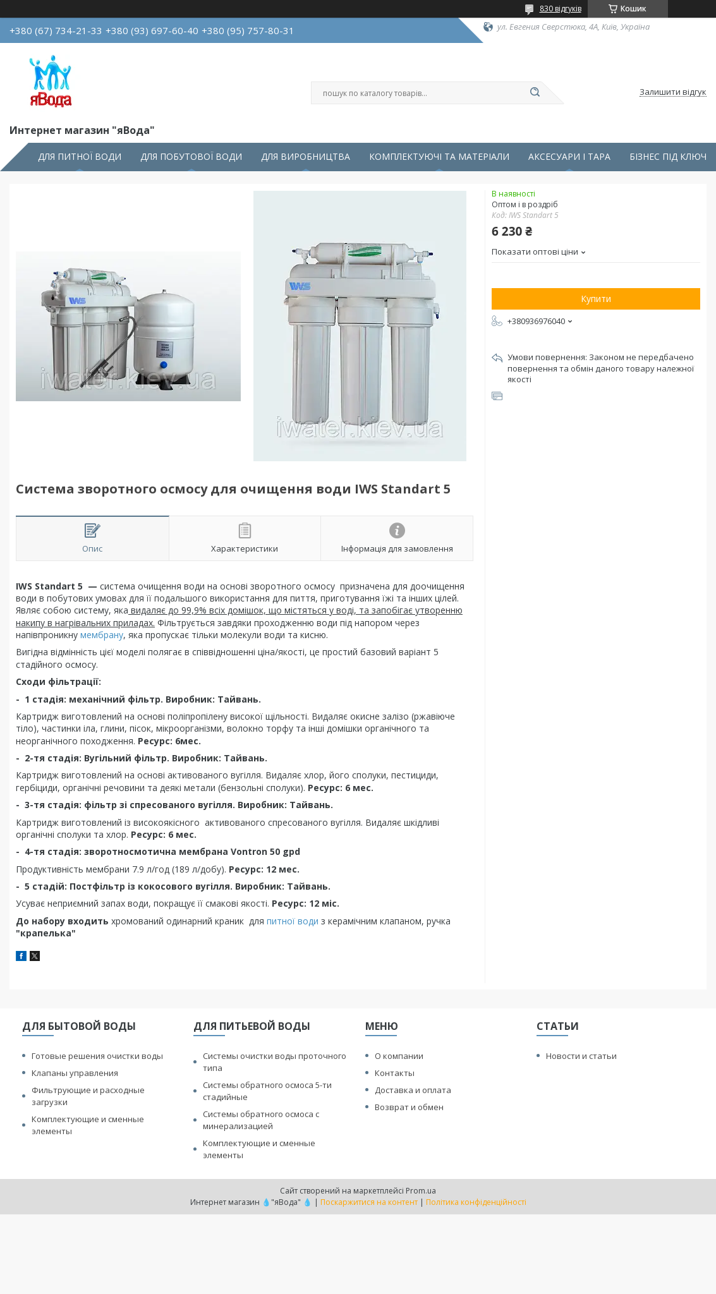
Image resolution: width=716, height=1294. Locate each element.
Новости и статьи (581, 1055)
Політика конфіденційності (476, 1202)
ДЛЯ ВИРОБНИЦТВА (305, 156)
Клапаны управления (75, 1073)
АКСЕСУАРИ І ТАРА (569, 156)
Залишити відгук (673, 92)
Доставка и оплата (413, 1090)
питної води (293, 921)
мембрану (101, 635)
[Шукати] (535, 93)
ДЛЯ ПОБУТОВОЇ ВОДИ (191, 156)
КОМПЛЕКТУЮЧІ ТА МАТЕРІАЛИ (439, 156)
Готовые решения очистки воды (97, 1055)
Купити (596, 299)
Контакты (395, 1073)
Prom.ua (421, 1190)
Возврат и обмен (409, 1107)
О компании (399, 1055)
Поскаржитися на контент (369, 1202)
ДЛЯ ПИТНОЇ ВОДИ (79, 156)
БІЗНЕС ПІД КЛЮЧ (668, 156)
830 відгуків (560, 8)
